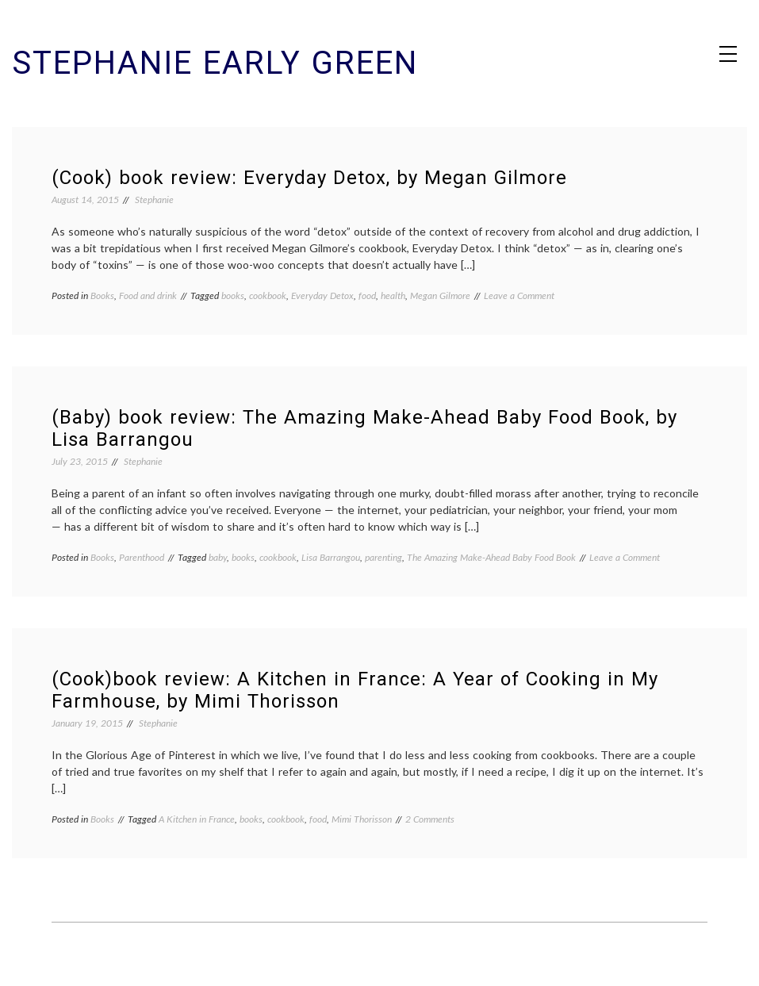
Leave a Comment (519, 295)
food (367, 295)
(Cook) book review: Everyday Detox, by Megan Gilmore (309, 178)
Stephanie (154, 199)
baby (218, 557)
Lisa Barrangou (330, 557)
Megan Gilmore (440, 295)
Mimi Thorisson (362, 819)
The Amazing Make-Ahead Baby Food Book (491, 557)
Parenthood (141, 557)
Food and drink (148, 295)
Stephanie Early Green (215, 63)
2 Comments (429, 819)
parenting (383, 557)
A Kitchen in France (197, 819)
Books (102, 295)
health (393, 295)
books (232, 295)
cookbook (267, 295)
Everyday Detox (322, 295)
